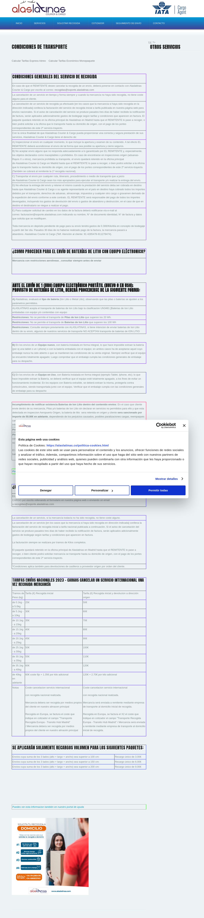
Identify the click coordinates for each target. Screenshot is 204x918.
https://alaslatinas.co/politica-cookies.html (77, 445)
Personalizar (102, 490)
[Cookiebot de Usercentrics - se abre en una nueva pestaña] (159, 425)
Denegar (45, 490)
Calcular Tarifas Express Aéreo (29, 60)
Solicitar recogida (68, 23)
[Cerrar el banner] (184, 425)
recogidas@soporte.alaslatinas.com (74, 89)
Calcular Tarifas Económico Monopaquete (72, 60)
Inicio (19, 23)
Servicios (40, 23)
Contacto (159, 23)
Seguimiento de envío (128, 23)
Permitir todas (158, 490)
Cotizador (98, 23)
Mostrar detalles (166, 478)
